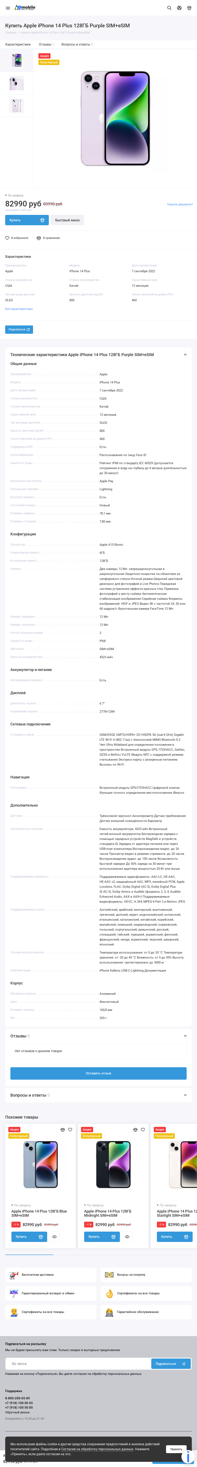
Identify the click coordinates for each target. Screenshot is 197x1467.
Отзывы (46, 44)
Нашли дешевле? (180, 204)
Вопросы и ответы (77, 44)
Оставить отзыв (98, 1073)
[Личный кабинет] (179, 7)
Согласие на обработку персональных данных (97, 1449)
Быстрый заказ (67, 220)
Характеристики (18, 44)
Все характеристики (19, 309)
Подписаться (171, 1363)
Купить (29, 1237)
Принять (176, 1449)
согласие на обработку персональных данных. (107, 1374)
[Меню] (8, 8)
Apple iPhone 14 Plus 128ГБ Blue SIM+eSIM (39, 1213)
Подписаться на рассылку (25, 1344)
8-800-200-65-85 (17, 1398)
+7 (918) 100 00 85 (19, 1407)
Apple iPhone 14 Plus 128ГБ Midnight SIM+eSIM (107, 1213)
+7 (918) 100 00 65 (19, 1403)
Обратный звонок (17, 1412)
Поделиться (19, 329)
